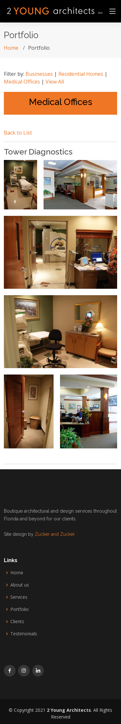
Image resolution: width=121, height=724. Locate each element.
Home (11, 49)
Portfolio (19, 609)
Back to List (18, 132)
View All (54, 81)
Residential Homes (80, 73)
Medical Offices (22, 81)
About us (19, 585)
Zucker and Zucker (54, 534)
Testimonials (23, 633)
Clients (17, 621)
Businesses (39, 73)
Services (18, 597)
